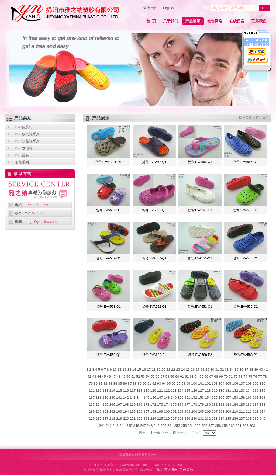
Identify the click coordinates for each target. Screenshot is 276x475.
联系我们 (259, 21)
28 (202, 369)
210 (235, 412)
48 (118, 377)
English (168, 8)
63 (192, 377)
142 (126, 398)
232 (208, 419)
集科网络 (164, 470)
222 (140, 419)
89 (139, 384)
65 (201, 377)
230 (194, 419)
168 (126, 405)
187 (255, 405)
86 (125, 384)
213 (255, 412)
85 (120, 384)
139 (105, 398)
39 (256, 369)
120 (153, 391)
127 (201, 391)
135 (255, 391)
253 (184, 426)
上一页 (155, 433)
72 (235, 377)
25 (188, 369)
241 (102, 426)
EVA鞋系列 (23, 127)
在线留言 (236, 21)
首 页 (151, 21)
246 (136, 426)
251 (170, 426)
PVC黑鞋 (22, 155)
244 (123, 426)
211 (242, 412)
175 (174, 405)
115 (119, 391)
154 (208, 398)
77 (260, 377)
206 (208, 412)
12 (124, 369)
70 (226, 377)
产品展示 (192, 21)
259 (225, 426)
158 (235, 398)
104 (222, 384)
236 (235, 419)
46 (109, 377)
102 (208, 384)
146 (153, 398)
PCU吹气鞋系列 (27, 134)
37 (246, 369)
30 (212, 369)
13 (129, 369)
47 (114, 377)
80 (96, 384)
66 (206, 377)
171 (146, 405)
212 (249, 412)
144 (140, 398)
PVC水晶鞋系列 (27, 141)
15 (139, 369)
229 (187, 419)
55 (152, 377)
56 (157, 377)
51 (133, 377)
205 (201, 412)
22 (173, 369)
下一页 (166, 433)
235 (228, 419)
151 (187, 398)
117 (133, 391)
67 (211, 377)
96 (173, 384)
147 (160, 398)
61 (182, 377)
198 (153, 412)
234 (222, 419)
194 (126, 412)
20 (163, 369)
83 (110, 384)
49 (123, 377)
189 (92, 412)
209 (228, 412)
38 (251, 369)
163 (92, 405)
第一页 (143, 433)
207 (215, 412)
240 (262, 419)
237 (242, 419)
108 (249, 384)
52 (138, 377)
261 (239, 426)
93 (159, 384)
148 (167, 398)
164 (99, 405)
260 (232, 426)
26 (193, 369)
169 (133, 405)
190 (99, 412)
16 (144, 369)
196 (140, 412)
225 (160, 419)
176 (181, 405)
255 (198, 426)
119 (146, 391)
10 (114, 369)
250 (163, 426)
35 (237, 369)
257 (211, 426)
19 (158, 369)
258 (218, 426)
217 (105, 419)
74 (245, 377)
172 (153, 405)
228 (181, 419)
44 (99, 377)
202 (181, 412)
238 (249, 419)
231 (201, 419)
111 (92, 391)
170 (140, 405)
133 (242, 391)
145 (146, 398)
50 (128, 377)
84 (115, 384)
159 (242, 398)
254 (191, 426)
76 (255, 377)
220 (126, 419)
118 (140, 391)
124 (181, 391)
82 (105, 384)
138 (99, 398)
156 (222, 398)
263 (252, 426)
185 (242, 405)
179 (201, 405)
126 (194, 391)
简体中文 (149, 8)
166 (112, 405)
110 (262, 384)
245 (129, 426)
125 (187, 391)
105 (228, 384)
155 (215, 398)
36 (241, 369)
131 (228, 391)
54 (148, 377)
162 (262, 398)
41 (266, 369)
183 (228, 405)
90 (144, 384)
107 (242, 384)
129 (215, 391)
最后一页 (180, 433)
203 (187, 412)
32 (222, 369)
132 (235, 391)
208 (222, 412)
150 (181, 398)
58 (167, 377)
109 (255, 384)
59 (172, 377)
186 (249, 405)
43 (94, 377)
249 (157, 426)
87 (130, 384)
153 (201, 398)
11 (119, 369)
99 (188, 384)
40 (261, 369)
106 (235, 384)
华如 (174, 470)
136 (262, 391)
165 (105, 405)
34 (231, 369)
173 (160, 405)
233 (215, 419)
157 (228, 398)
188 (262, 405)
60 (177, 377)
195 (133, 412)
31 (217, 369)
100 (194, 384)
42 (89, 377)
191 (105, 412)
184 (235, 405)
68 (216, 377)
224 (153, 419)
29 (207, 369)
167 (119, 405)
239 (255, 419)
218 (112, 419)
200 (167, 412)
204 (194, 412)
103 (215, 384)
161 (255, 398)
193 (119, 412)
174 (167, 405)
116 (126, 391)
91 (149, 384)
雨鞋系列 (22, 162)
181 (215, 405)
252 (177, 426)
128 (208, 391)
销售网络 (214, 21)
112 (99, 391)
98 (183, 384)
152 (194, 398)
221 (133, 419)
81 (100, 384)
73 (240, 377)
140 (112, 398)
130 (222, 391)
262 (245, 426)
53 (143, 377)
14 (134, 369)
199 (160, 412)
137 (92, 398)
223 (146, 419)
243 (116, 426)
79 (91, 384)
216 (99, 419)
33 (227, 369)
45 (104, 377)
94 (164, 384)
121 (160, 391)
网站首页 (245, 118)
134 (249, 391)
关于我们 (170, 21)
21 (168, 369)
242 (109, 426)
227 (174, 419)
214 (262, 412)
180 (208, 405)
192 (112, 412)
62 (187, 377)
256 (204, 426)
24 (183, 369)
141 (119, 398)
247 (143, 426)
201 (174, 412)
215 (92, 419)
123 (174, 391)
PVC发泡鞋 (24, 148)
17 (149, 369)
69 (221, 377)
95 (169, 384)
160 (249, 398)
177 (187, 405)
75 (250, 377)
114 (112, 391)
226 (167, 419)
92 (154, 384)
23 (178, 369)
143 (133, 398)
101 (201, 384)
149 (174, 398)
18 (154, 369)
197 (146, 412)
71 (231, 377)
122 (167, 391)
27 (197, 369)
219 (119, 419)
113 (105, 391)
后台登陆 (186, 470)
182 (222, 405)
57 (162, 377)
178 (194, 405)
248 (150, 426)
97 (178, 384)
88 (134, 384)
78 (265, 377)
